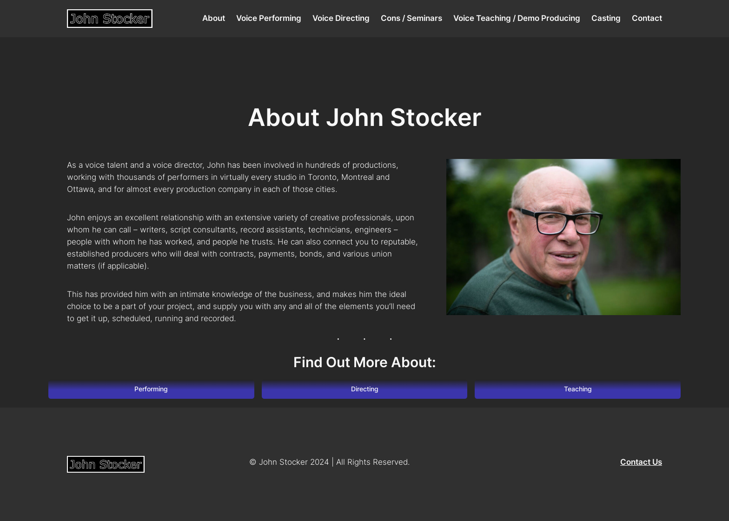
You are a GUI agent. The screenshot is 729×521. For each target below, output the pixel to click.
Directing (364, 389)
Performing (151, 389)
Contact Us (641, 462)
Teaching (578, 389)
